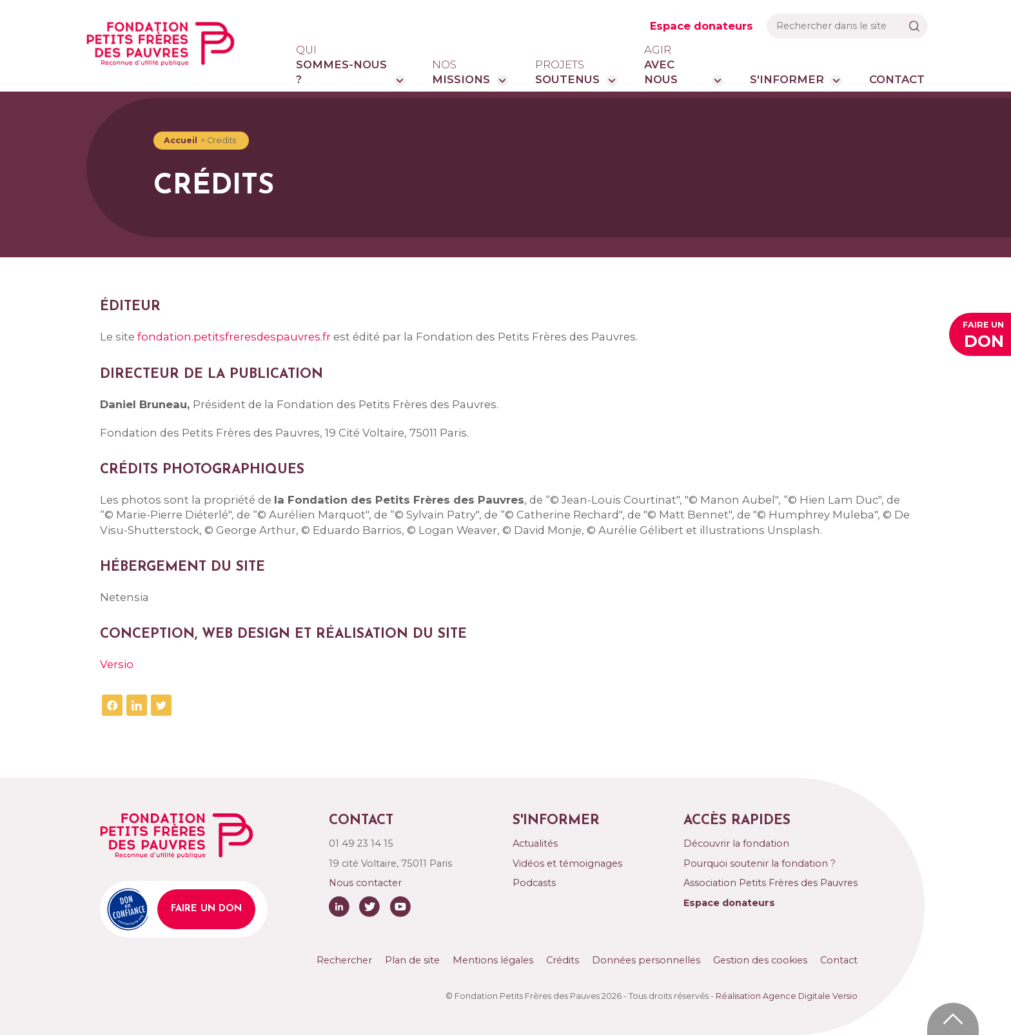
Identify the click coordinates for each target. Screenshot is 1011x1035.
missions (461, 71)
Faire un (983, 336)
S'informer (787, 79)
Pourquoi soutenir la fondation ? (759, 863)
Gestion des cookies (760, 960)
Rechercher (344, 960)
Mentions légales (493, 960)
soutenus (567, 71)
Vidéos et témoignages (567, 863)
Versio (116, 664)
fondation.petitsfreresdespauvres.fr (234, 336)
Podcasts (534, 883)
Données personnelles (646, 960)
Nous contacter (365, 883)
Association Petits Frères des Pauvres (770, 883)
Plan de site (412, 960)
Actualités (535, 843)
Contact (897, 79)
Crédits (562, 960)
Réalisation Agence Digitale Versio (787, 996)
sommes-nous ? (342, 64)
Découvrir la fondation (736, 843)
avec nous (674, 64)
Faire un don (206, 909)
